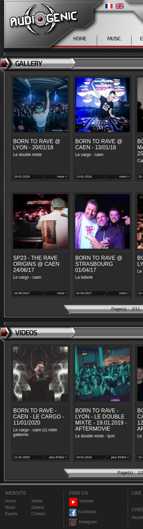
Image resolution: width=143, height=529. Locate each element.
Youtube (81, 501)
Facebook (82, 512)
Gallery (37, 507)
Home (10, 501)
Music (10, 507)
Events (11, 513)
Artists (36, 501)
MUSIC (114, 38)
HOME (79, 38)
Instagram (83, 522)
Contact (38, 513)
